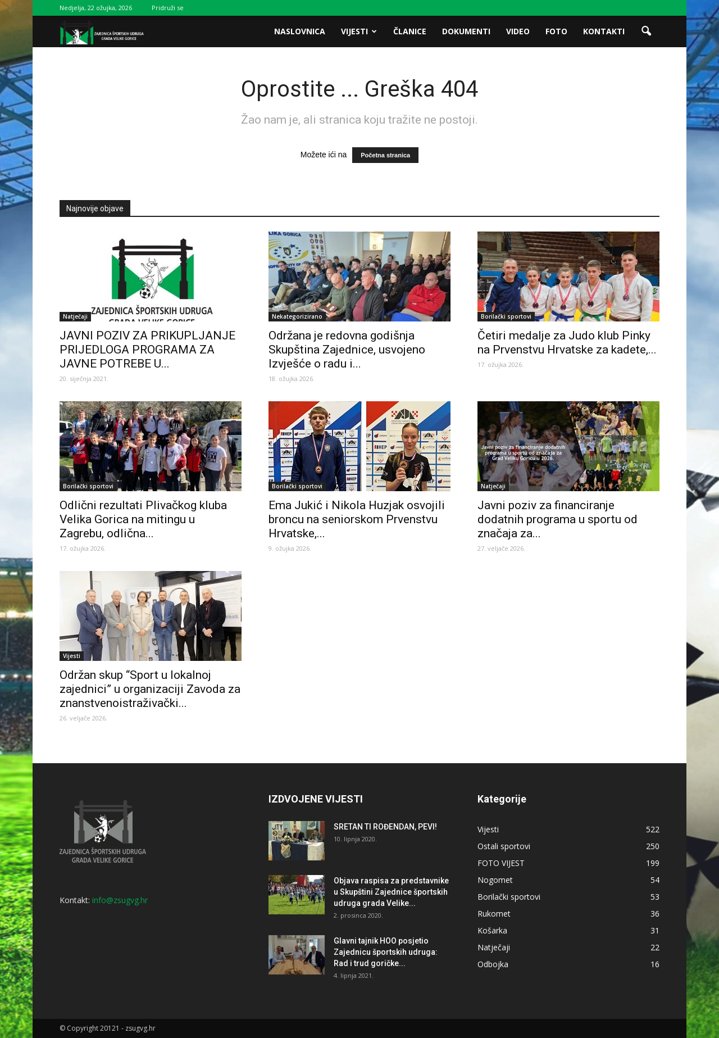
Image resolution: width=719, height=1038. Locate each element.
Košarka (492, 930)
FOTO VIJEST (501, 863)
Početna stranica (385, 155)
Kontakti (604, 31)
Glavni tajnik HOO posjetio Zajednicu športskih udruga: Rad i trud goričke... (386, 952)
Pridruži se (168, 7)
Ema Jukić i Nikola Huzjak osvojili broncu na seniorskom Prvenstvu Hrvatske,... (357, 519)
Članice (409, 31)
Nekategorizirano (297, 316)
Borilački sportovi (506, 316)
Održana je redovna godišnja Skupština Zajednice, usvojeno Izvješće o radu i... (347, 349)
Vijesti (359, 31)
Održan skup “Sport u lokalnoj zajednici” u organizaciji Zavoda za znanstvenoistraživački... (150, 689)
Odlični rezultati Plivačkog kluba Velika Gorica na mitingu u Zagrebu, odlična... (143, 519)
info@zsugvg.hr (120, 900)
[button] (645, 31)
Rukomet (494, 913)
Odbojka (492, 964)
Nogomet (495, 879)
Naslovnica (299, 31)
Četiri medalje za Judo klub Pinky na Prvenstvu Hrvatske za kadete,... (567, 342)
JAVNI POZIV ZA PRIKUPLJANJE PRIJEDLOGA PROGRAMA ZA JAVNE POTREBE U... (147, 349)
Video (518, 31)
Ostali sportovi (503, 846)
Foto (556, 31)
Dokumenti (466, 31)
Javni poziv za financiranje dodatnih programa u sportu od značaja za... (557, 519)
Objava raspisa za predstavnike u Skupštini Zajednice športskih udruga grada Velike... (391, 892)
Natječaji (75, 316)
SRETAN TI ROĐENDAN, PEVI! (385, 826)
